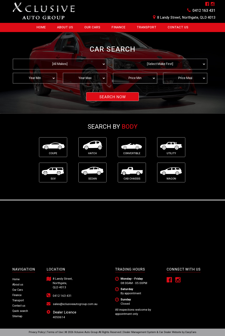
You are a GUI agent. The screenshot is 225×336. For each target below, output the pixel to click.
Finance (119, 27)
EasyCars (190, 332)
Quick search (20, 311)
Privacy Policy (37, 332)
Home (41, 27)
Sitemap (17, 316)
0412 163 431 (203, 10)
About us (17, 284)
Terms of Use (55, 332)
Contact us (178, 27)
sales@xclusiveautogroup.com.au (72, 304)
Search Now (112, 97)
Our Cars (92, 27)
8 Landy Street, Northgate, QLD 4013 (186, 17)
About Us (65, 27)
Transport (146, 27)
